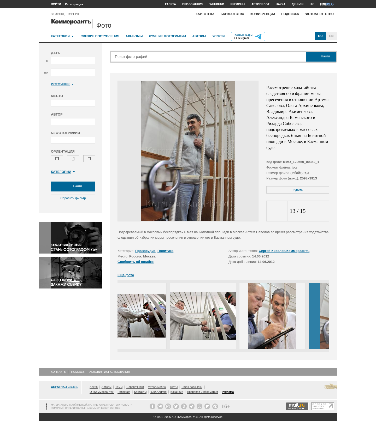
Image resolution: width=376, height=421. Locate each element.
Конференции (262, 14)
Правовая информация (202, 391)
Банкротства (232, 14)
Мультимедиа (157, 386)
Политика (165, 251)
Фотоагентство (319, 14)
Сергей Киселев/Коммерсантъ (284, 251)
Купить (298, 190)
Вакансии (177, 391)
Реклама (228, 391)
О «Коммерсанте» (102, 391)
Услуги (218, 36)
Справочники (135, 386)
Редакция (124, 391)
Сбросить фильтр (73, 198)
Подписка (290, 14)
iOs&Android (158, 391)
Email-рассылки (191, 386)
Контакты (58, 371)
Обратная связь (64, 386)
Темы (119, 386)
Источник (62, 84)
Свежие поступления (100, 36)
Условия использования (109, 371)
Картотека (205, 14)
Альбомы (134, 36)
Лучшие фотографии (167, 36)
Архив (94, 386)
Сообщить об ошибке (136, 262)
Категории (60, 36)
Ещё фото (126, 275)
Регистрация (74, 4)
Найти (73, 186)
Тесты (174, 386)
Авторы (199, 36)
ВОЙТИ (56, 4)
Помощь (78, 371)
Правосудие (145, 251)
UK (312, 4)
